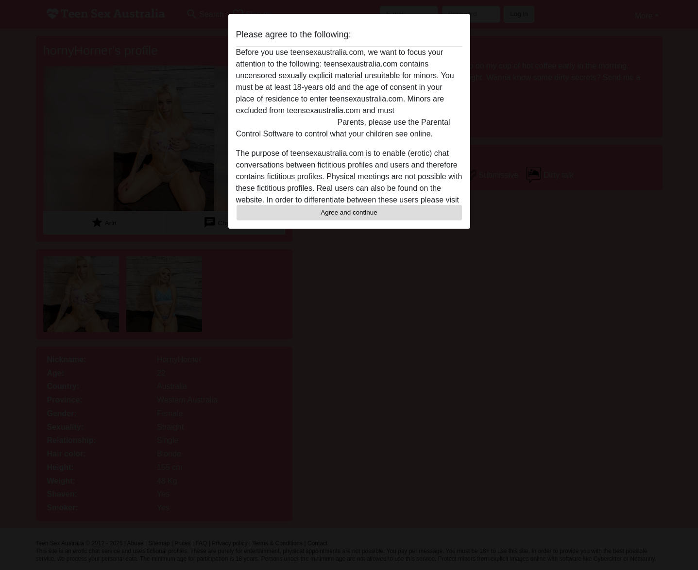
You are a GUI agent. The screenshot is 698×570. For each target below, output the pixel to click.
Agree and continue (349, 212)
